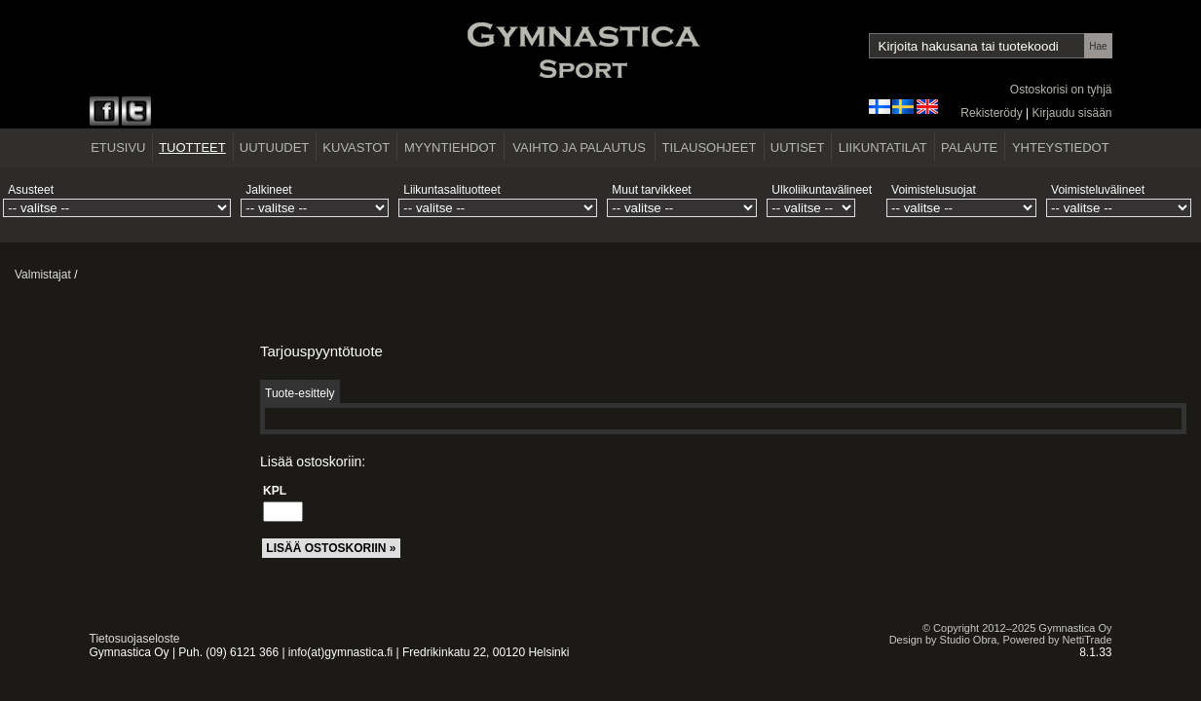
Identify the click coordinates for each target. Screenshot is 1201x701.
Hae (1098, 46)
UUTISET (797, 147)
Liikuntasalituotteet (451, 190)
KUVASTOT (356, 147)
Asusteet (31, 190)
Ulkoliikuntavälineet (821, 190)
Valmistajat (43, 274)
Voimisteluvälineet (1098, 190)
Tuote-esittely (300, 393)
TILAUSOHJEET (709, 147)
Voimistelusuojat (933, 190)
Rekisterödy (991, 113)
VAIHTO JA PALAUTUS (579, 147)
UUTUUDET (275, 147)
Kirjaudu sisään (1071, 113)
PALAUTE (969, 147)
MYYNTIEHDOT (450, 147)
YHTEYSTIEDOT (1060, 147)
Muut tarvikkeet (651, 190)
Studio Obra (968, 640)
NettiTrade (1087, 640)
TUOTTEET (192, 147)
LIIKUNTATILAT (883, 147)
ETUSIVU (118, 147)
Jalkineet (268, 190)
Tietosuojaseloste (135, 639)
